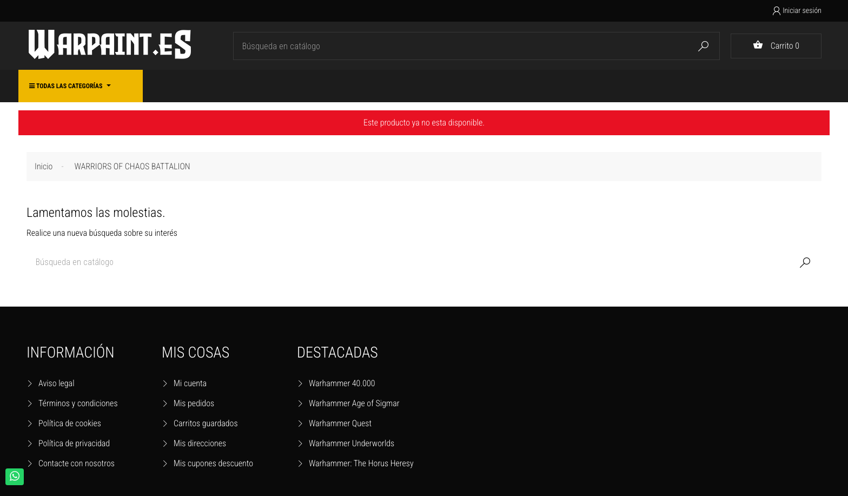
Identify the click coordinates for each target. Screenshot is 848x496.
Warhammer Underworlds (351, 443)
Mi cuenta (190, 383)
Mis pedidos (194, 403)
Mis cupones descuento (213, 463)
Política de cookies (69, 423)
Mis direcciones (200, 443)
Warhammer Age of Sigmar (354, 403)
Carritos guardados (206, 423)
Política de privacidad (74, 443)
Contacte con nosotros (76, 463)
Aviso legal (56, 383)
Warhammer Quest (340, 423)
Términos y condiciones (78, 403)
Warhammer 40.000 (342, 383)
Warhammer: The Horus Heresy (361, 463)
